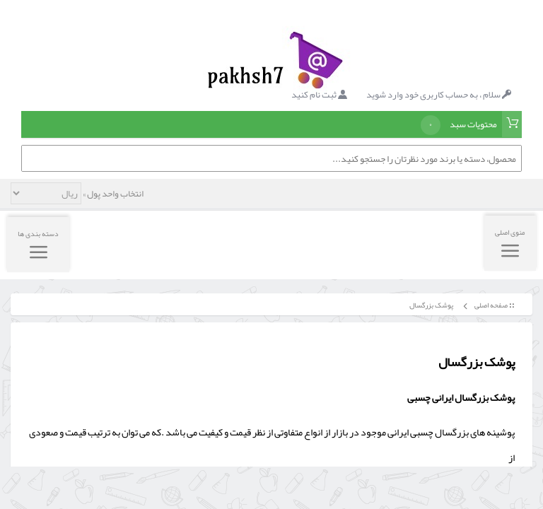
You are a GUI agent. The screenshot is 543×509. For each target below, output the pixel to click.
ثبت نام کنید (319, 95)
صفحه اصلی (491, 305)
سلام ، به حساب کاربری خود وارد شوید (438, 95)
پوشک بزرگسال (430, 305)
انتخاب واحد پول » (112, 194)
